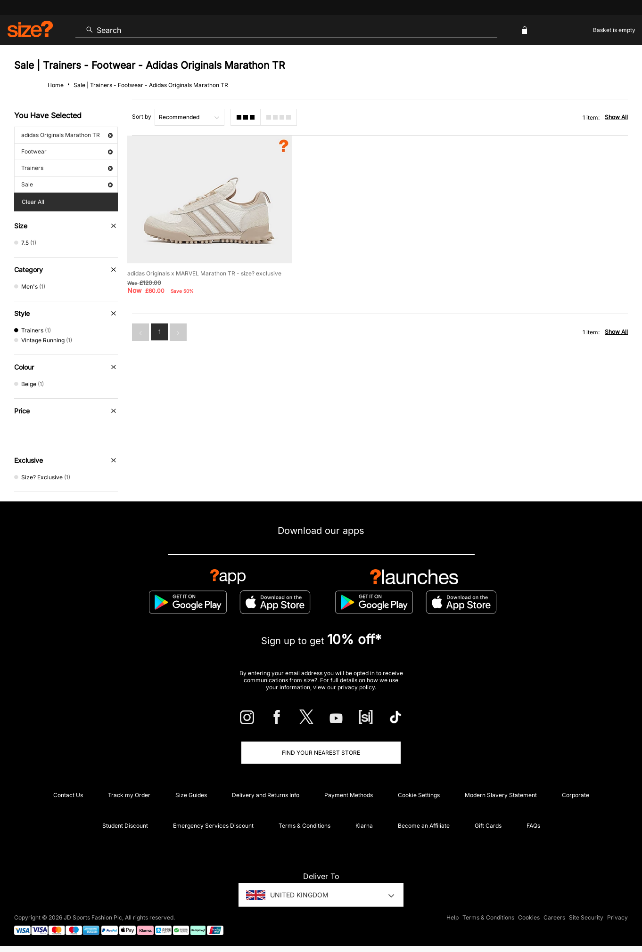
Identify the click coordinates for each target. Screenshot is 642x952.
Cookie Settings (419, 795)
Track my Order (129, 795)
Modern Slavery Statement (501, 795)
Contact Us (68, 795)
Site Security (586, 917)
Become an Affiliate (424, 825)
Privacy (617, 917)
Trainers (67, 167)
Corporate (575, 795)
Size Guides (191, 795)
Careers (554, 917)
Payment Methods (348, 795)
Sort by (141, 116)
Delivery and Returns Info (265, 795)
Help (452, 917)
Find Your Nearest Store (321, 752)
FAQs (533, 825)
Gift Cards (488, 825)
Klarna (364, 825)
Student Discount (125, 825)
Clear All (33, 201)
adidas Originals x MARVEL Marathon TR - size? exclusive (204, 273)
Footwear (67, 151)
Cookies (529, 917)
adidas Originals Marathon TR (67, 134)
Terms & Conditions (304, 825)
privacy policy (356, 687)
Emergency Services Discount (213, 825)
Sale (67, 184)
